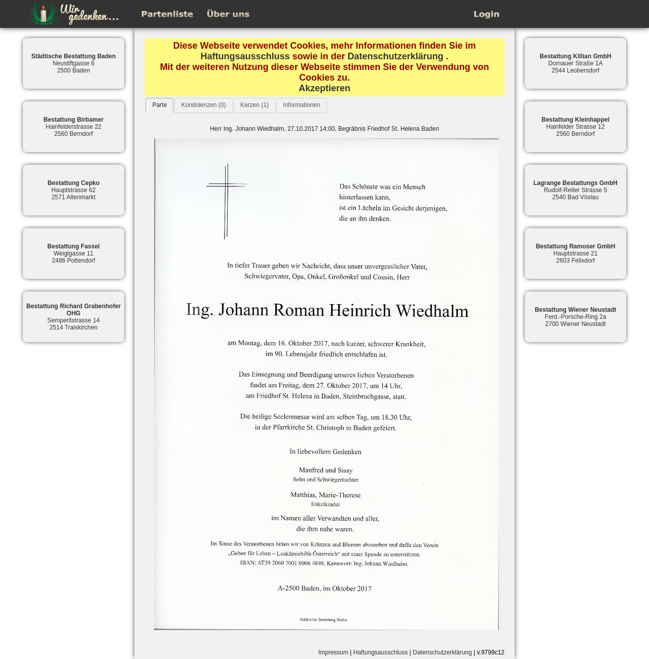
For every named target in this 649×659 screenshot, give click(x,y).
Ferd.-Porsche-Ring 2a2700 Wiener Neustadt (576, 316)
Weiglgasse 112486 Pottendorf (73, 253)
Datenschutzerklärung (396, 56)
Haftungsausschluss (245, 56)
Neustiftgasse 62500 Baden (73, 63)
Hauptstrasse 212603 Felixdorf (576, 253)
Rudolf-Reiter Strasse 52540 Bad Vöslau (575, 190)
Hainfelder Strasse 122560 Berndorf (575, 126)
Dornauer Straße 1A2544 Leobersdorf (575, 63)
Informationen (301, 104)
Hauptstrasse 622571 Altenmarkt (74, 190)
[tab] (159, 105)
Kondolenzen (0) (203, 104)
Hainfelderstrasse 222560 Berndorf (74, 126)
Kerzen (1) (254, 104)
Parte (159, 104)
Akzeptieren (324, 88)
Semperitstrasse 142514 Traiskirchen (73, 317)
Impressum (333, 652)
